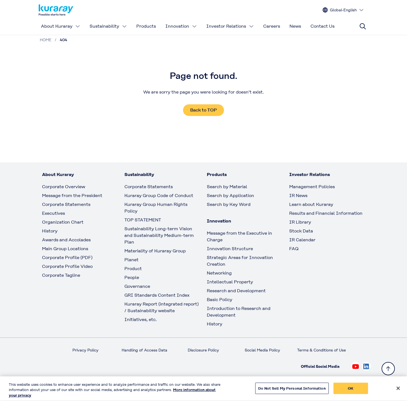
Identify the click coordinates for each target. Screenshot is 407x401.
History (50, 231)
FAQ (294, 248)
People (131, 277)
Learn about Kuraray (311, 204)
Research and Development (236, 290)
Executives (53, 213)
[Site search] (362, 26)
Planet (131, 259)
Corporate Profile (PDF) (67, 257)
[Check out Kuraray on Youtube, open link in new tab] (355, 366)
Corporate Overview (63, 186)
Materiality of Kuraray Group (155, 250)
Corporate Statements (66, 204)
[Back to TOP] (388, 368)
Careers (271, 26)
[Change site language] (343, 10)
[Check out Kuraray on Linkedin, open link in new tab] (366, 366)
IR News (298, 195)
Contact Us (323, 26)
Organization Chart (63, 222)
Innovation (181, 26)
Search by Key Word (229, 204)
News (295, 26)
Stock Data (301, 231)
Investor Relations (230, 26)
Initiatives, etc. (140, 319)
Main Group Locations (65, 248)
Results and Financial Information (325, 213)
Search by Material (227, 186)
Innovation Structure (230, 248)
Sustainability (108, 26)
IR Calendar (302, 239)
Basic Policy (219, 299)
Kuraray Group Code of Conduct (158, 195)
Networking (219, 273)
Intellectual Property (230, 281)
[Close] (398, 391)
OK (350, 391)
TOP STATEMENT (142, 220)
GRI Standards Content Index (156, 295)
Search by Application (230, 195)
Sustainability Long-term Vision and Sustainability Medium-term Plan (159, 235)
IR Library (300, 222)
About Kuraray (60, 26)
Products (146, 26)
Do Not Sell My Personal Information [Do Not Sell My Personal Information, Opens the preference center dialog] (292, 391)
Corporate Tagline (61, 275)
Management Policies (312, 186)
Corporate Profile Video (67, 266)
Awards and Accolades (66, 239)
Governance (137, 286)
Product (133, 268)
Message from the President (72, 195)
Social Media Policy (262, 350)
